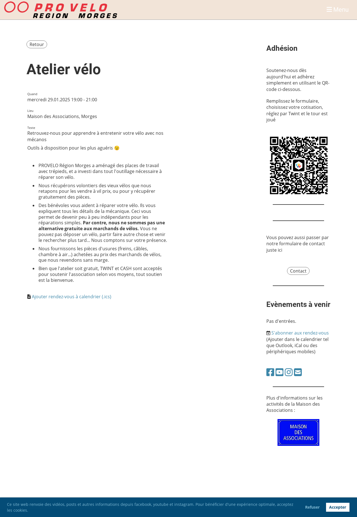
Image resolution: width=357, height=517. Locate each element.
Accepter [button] (337, 507)
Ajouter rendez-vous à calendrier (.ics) (71, 297)
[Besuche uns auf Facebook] (270, 372)
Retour (37, 44)
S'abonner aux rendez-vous (300, 333)
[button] (30, 511)
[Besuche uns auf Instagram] (289, 372)
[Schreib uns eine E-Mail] (298, 372)
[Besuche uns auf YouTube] (279, 372)
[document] (97, 223)
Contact (298, 271)
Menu (338, 9)
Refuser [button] (312, 507)
